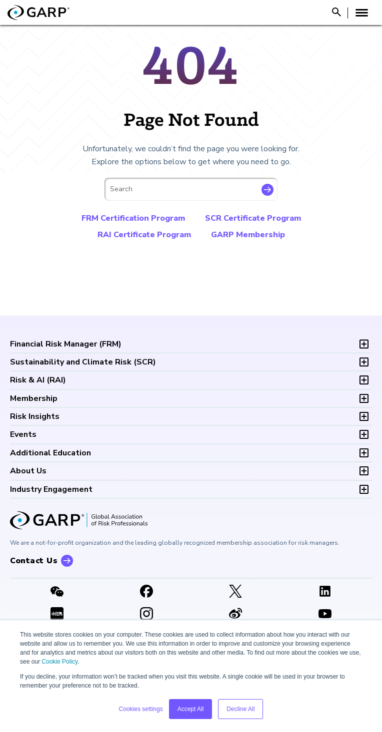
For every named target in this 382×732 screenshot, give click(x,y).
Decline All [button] (240, 709)
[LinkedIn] (325, 592)
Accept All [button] (191, 709)
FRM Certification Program (133, 218)
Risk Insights (35, 416)
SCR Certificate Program (253, 218)
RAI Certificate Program (144, 234)
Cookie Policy (60, 661)
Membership (34, 398)
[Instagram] (146, 614)
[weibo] (236, 614)
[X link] (236, 592)
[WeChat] (57, 592)
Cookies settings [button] (141, 709)
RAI (38, 379)
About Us (28, 470)
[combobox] (191, 189)
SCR (83, 362)
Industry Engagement (51, 489)
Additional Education (50, 452)
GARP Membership (248, 234)
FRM (66, 344)
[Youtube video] (325, 614)
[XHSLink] (57, 614)
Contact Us (34, 560)
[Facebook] (146, 592)
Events (23, 434)
